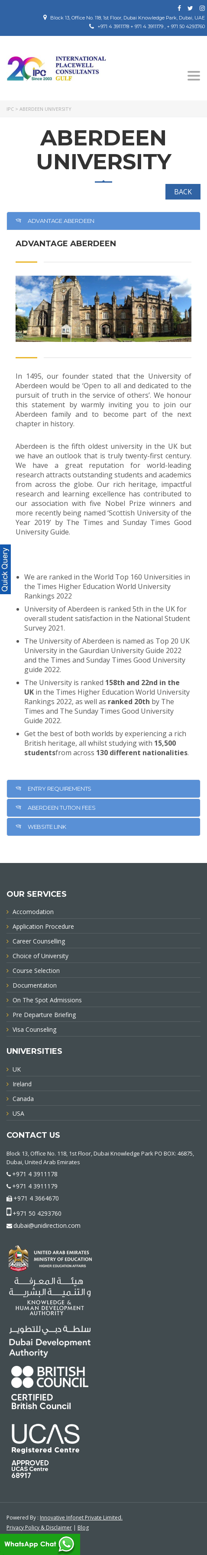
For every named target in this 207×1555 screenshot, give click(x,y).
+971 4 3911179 (35, 1186)
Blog (83, 1527)
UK (17, 1069)
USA (18, 1113)
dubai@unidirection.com (47, 1225)
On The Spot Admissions (47, 1000)
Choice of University (40, 956)
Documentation (35, 985)
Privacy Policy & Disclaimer (39, 1527)
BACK (183, 191)
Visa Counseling (34, 1029)
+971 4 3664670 (36, 1198)
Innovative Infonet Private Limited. (81, 1517)
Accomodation (33, 912)
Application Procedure (43, 926)
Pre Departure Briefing (44, 1015)
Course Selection (36, 970)
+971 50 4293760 (37, 1213)
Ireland (22, 1084)
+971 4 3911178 (35, 1174)
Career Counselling (39, 941)
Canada (23, 1099)
